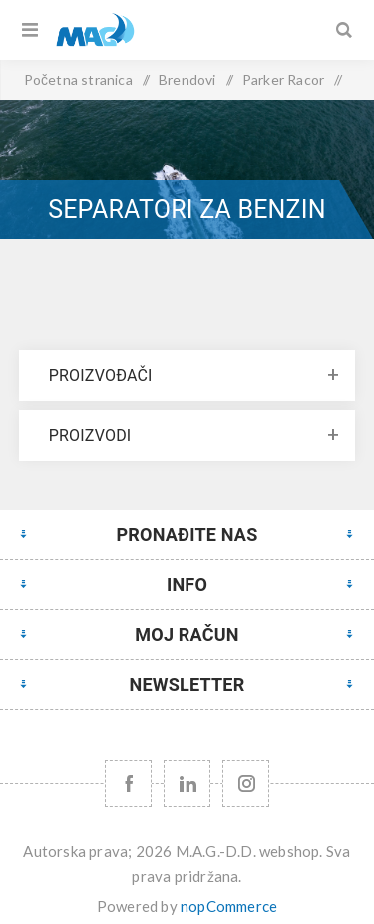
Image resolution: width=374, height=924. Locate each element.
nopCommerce (229, 906)
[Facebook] (128, 783)
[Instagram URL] (245, 783)
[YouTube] (187, 783)
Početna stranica (78, 79)
